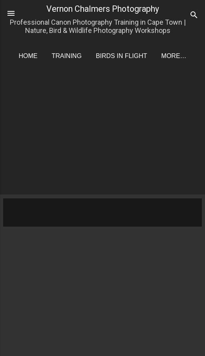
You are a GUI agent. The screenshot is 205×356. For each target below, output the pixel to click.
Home (27, 56)
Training (66, 56)
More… (174, 56)
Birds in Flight (121, 56)
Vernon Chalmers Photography (102, 9)
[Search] (194, 16)
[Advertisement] (104, 136)
